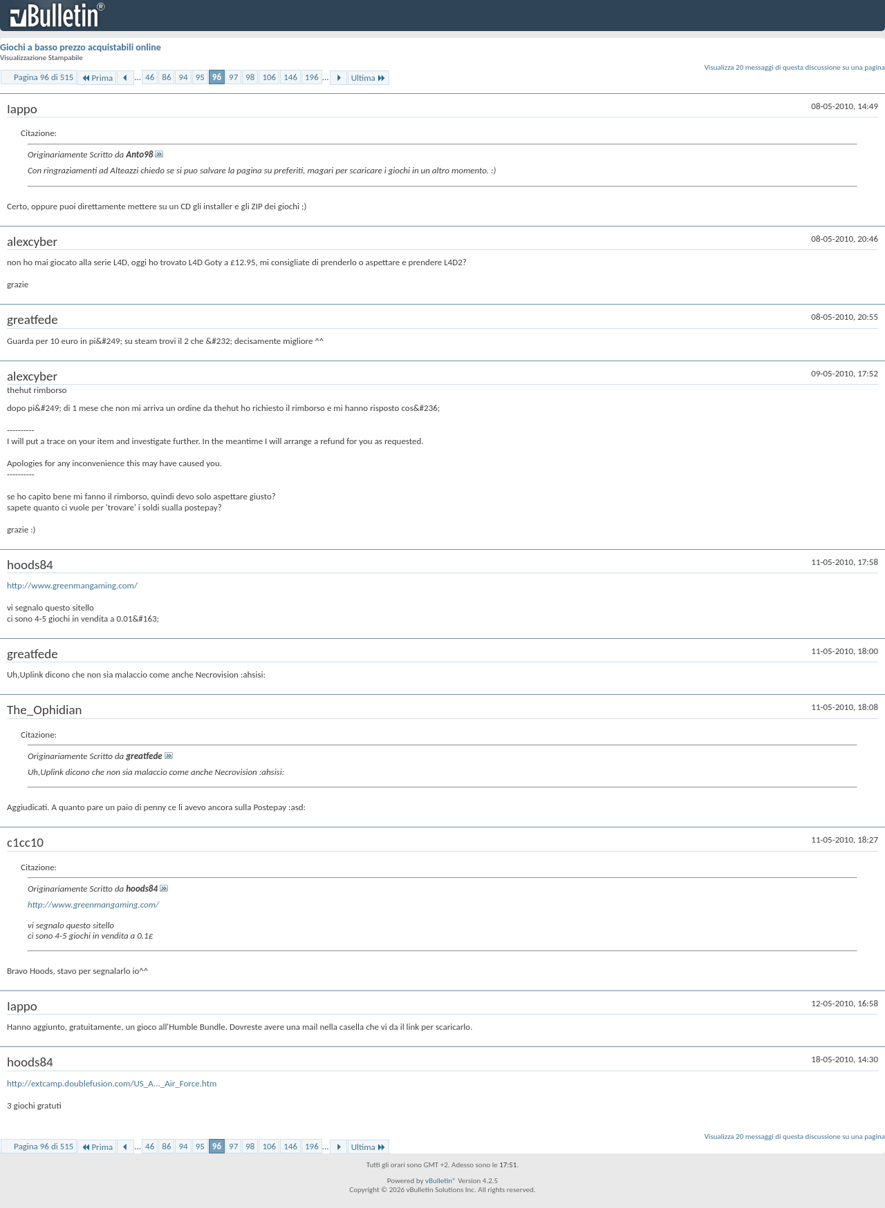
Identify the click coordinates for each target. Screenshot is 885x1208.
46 (149, 77)
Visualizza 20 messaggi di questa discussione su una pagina (795, 67)
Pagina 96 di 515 (43, 77)
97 (233, 77)
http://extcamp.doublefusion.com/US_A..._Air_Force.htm (111, 1083)
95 (200, 77)
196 (312, 77)
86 (166, 77)
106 (269, 77)
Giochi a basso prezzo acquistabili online (80, 47)
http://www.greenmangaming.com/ (72, 585)
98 (249, 77)
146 (290, 77)
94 (182, 77)
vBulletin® (440, 1180)
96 (216, 77)
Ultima (368, 78)
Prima (97, 78)
